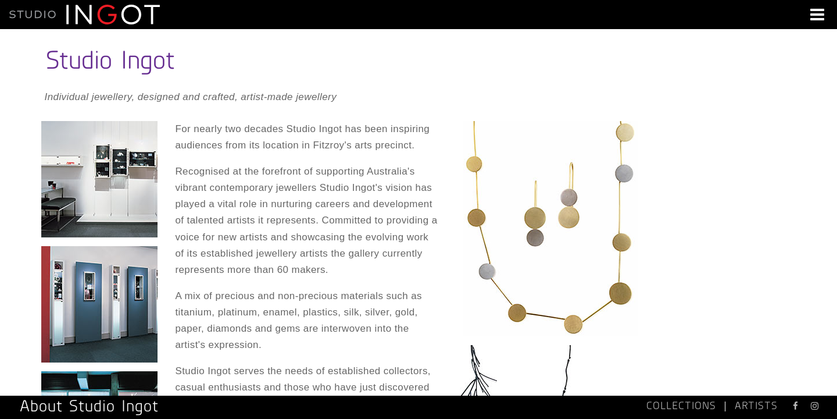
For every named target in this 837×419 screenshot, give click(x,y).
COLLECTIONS (681, 405)
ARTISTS (756, 405)
